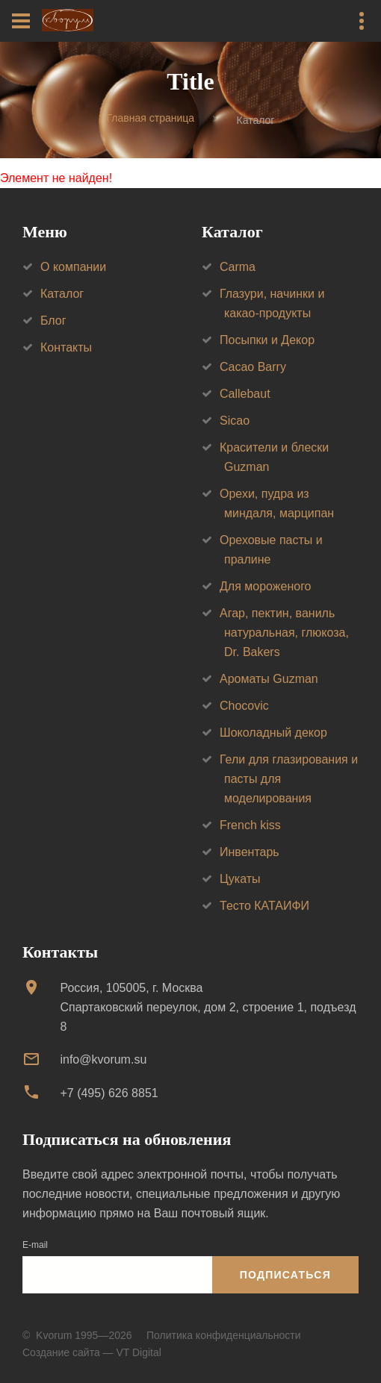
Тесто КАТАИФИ (264, 905)
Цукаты (240, 878)
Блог (53, 320)
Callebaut (245, 393)
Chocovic (244, 705)
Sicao (235, 420)
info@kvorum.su (103, 1059)
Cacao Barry (253, 366)
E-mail (35, 1245)
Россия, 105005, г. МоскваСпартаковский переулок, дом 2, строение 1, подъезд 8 (208, 1007)
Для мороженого (266, 586)
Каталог (62, 293)
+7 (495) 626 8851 (109, 1093)
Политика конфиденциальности (223, 1335)
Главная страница (151, 119)
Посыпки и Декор (267, 340)
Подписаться (285, 1275)
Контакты (66, 347)
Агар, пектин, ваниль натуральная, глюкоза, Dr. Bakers (284, 632)
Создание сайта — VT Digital (91, 1352)
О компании (73, 266)
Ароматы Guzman (269, 678)
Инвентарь (249, 852)
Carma (237, 266)
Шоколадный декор (273, 732)
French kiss (250, 825)
